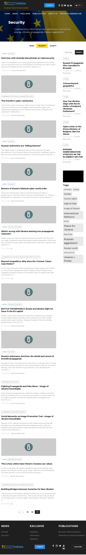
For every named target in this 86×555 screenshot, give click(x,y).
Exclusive (25, 14)
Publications (39, 14)
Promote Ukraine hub (70, 14)
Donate (49, 5)
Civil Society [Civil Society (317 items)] (67, 190)
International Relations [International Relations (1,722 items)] (71, 216)
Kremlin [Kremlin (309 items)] (66, 222)
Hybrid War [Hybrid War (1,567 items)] (70, 204)
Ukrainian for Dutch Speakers (72, 536)
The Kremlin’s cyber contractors (17, 101)
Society (53, 46)
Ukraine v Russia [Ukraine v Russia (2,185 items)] (69, 259)
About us (53, 14)
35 (28, 512)
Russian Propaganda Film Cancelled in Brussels (73, 66)
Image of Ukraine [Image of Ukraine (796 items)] (72, 209)
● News (4, 54)
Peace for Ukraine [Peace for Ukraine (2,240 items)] (69, 228)
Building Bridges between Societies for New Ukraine (27, 490)
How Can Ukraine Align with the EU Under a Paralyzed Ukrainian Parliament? (72, 107)
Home (7, 14)
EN (78, 5)
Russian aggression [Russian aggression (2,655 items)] (70, 241)
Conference (6, 97)
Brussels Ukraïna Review (70, 533)
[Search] (69, 53)
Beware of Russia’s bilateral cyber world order (24, 189)
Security (42, 46)
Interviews (34, 536)
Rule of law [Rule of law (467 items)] (68, 235)
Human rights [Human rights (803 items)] (70, 199)
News (15, 14)
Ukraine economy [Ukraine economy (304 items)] (69, 253)
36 (33, 512)
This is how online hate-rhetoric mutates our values (26, 464)
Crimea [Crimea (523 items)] (76, 190)
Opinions (34, 540)
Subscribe (78, 547)
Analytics (34, 533)
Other (66, 59)
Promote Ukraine (18, 97)
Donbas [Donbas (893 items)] (67, 194)
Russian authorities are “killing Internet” (21, 146)
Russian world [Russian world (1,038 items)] (71, 249)
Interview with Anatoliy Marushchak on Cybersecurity (27, 58)
